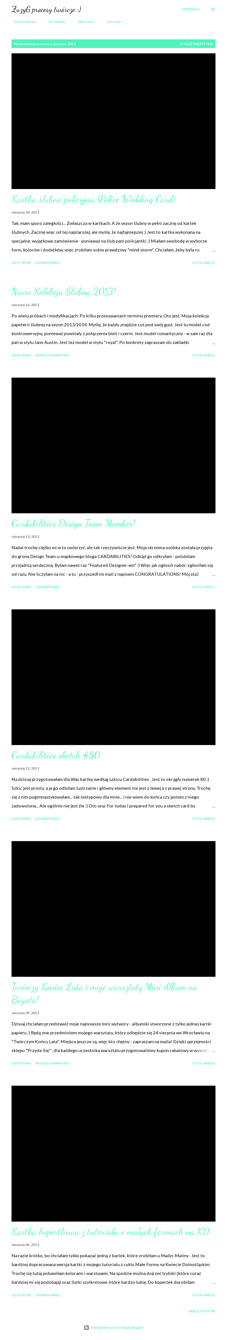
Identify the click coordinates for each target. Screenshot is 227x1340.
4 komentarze (47, 819)
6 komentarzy (47, 263)
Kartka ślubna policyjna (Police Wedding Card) (93, 199)
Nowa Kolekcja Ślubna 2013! (63, 291)
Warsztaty (83, 21)
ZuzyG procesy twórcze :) (46, 9)
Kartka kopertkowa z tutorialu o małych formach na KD (110, 1231)
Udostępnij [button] (21, 263)
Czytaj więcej (203, 263)
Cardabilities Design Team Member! (73, 523)
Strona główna (22, 21)
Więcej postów (202, 1311)
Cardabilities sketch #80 (56, 755)
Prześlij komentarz (52, 355)
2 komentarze (47, 587)
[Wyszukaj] (191, 9)
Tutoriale (111, 21)
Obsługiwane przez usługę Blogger (113, 1327)
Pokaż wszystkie (196, 44)
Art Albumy (54, 21)
